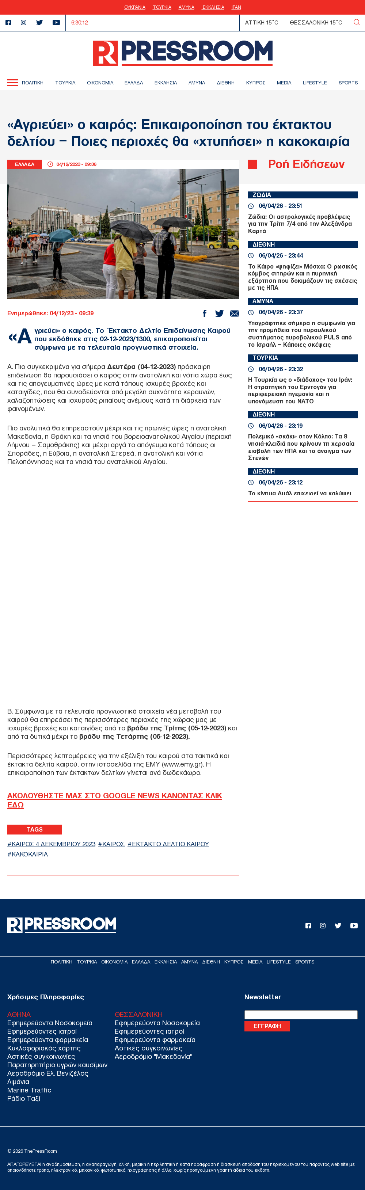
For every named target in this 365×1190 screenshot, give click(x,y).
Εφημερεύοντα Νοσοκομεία (49, 1023)
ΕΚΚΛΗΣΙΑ (213, 7)
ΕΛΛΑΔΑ (134, 82)
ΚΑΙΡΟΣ (113, 844)
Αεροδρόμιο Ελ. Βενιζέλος (47, 1073)
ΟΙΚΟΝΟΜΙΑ (100, 82)
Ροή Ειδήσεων (306, 163)
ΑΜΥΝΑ (186, 7)
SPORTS (348, 82)
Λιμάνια (18, 1082)
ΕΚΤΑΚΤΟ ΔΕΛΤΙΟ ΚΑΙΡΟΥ (170, 844)
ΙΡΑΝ (236, 7)
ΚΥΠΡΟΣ (256, 82)
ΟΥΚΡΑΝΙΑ (134, 7)
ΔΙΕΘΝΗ (226, 82)
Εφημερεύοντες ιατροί (42, 1031)
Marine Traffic (29, 1090)
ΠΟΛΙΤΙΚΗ (32, 82)
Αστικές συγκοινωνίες (41, 1056)
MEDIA (284, 82)
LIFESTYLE (315, 82)
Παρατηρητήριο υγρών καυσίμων (57, 1065)
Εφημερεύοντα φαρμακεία (47, 1039)
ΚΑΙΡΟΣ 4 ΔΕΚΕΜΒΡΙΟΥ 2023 (53, 844)
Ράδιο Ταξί (23, 1098)
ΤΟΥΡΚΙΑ (162, 7)
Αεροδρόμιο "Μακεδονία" (153, 1056)
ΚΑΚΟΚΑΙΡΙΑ (30, 854)
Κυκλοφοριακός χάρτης (44, 1048)
